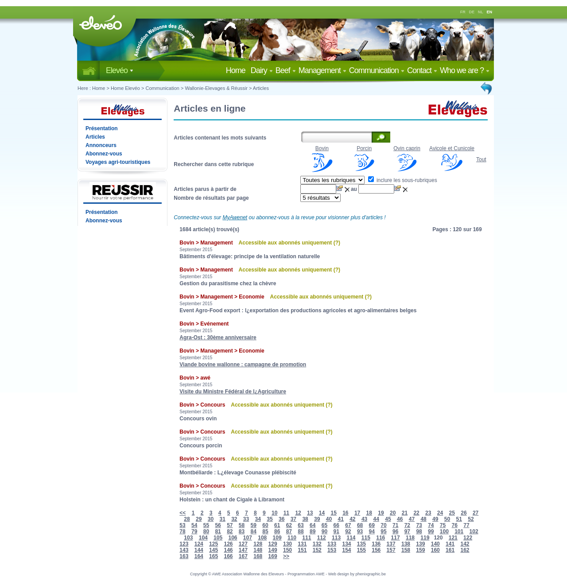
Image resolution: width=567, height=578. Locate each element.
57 (230, 525)
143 (183, 550)
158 (405, 550)
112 (321, 538)
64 (312, 525)
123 (183, 544)
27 (475, 513)
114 (350, 538)
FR (463, 12)
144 (198, 550)
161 (450, 550)
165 (213, 556)
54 (194, 525)
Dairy (262, 70)
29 (199, 519)
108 (262, 538)
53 (182, 525)
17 (357, 513)
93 (360, 531)
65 (324, 525)
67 (348, 525)
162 (464, 550)
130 (287, 544)
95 (383, 531)
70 (383, 525)
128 (257, 544)
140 (435, 544)
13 (310, 513)
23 (428, 513)
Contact (422, 70)
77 (466, 525)
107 (247, 538)
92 (348, 531)
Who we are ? (464, 70)
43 (364, 519)
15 (333, 513)
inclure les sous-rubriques (402, 180)
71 (395, 525)
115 (365, 538)
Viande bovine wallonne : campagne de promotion (242, 364)
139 (420, 544)
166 (228, 556)
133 (331, 544)
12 (298, 513)
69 (372, 525)
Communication (376, 70)
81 (218, 531)
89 (312, 531)
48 (423, 519)
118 (410, 538)
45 (388, 519)
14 (322, 513)
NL (480, 12)
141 (450, 544)
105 (218, 538)
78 (182, 531)
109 (277, 538)
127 (243, 544)
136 (376, 544)
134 (346, 544)
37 (293, 519)
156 (376, 550)
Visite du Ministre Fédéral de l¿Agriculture (232, 391)
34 (258, 519)
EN (490, 12)
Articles (261, 88)
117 (395, 538)
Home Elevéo (125, 88)
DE (472, 12)
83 (242, 531)
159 (420, 550)
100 (444, 531)
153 (331, 550)
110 (291, 538)
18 (369, 513)
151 (302, 550)
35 (269, 519)
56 (218, 525)
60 (265, 525)
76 (455, 525)
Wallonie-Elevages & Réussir (216, 88)
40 (329, 519)
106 (232, 538)
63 (300, 525)
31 (222, 519)
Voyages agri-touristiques (117, 162)
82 (230, 531)
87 (289, 531)
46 (400, 519)
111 (306, 538)
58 (242, 525)
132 (317, 544)
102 (474, 531)
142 (464, 544)
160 (435, 550)
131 (302, 544)
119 (424, 538)
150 (287, 550)
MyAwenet (234, 217)
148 (257, 550)
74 (431, 525)
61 (277, 525)
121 (453, 538)
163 (183, 556)
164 (198, 556)
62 (289, 525)
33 (246, 519)
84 (253, 531)
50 (447, 519)
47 (412, 519)
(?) (337, 243)
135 (361, 544)
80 (206, 531)
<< (182, 513)
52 (471, 519)
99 (431, 531)
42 (352, 519)
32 (234, 519)
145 (213, 550)
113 (336, 538)
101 (458, 531)
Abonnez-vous (103, 154)
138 (405, 544)
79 (194, 531)
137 (391, 544)
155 (361, 550)
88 (300, 531)
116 (380, 538)
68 (360, 525)
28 (187, 519)
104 (203, 538)
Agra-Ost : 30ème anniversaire (217, 337)
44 (376, 519)
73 (419, 525)
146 (228, 550)
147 (243, 550)
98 (419, 531)
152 (317, 550)
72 (407, 525)
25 (452, 513)
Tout (481, 159)
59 (253, 525)
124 (198, 544)
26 (463, 513)
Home (237, 70)
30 (211, 519)
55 (206, 525)
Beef (286, 70)
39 (317, 519)
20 (393, 513)
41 (340, 519)
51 (459, 519)
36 (281, 519)
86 (277, 531)
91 (336, 531)
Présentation (101, 128)
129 (272, 544)
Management (322, 70)
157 (391, 550)
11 (286, 513)
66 (336, 525)
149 (272, 550)
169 (272, 556)
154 (346, 550)
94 (372, 531)
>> (286, 556)
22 (416, 513)
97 (407, 531)
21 (405, 513)
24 (440, 513)
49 (435, 519)
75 (443, 525)
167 (243, 556)
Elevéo (119, 70)
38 (305, 519)
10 (274, 513)
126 (228, 544)
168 (257, 556)
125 (213, 544)
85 (265, 531)
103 (188, 538)
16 (345, 513)
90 (324, 531)
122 (467, 538)
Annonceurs (101, 145)
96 (395, 531)
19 (381, 513)
